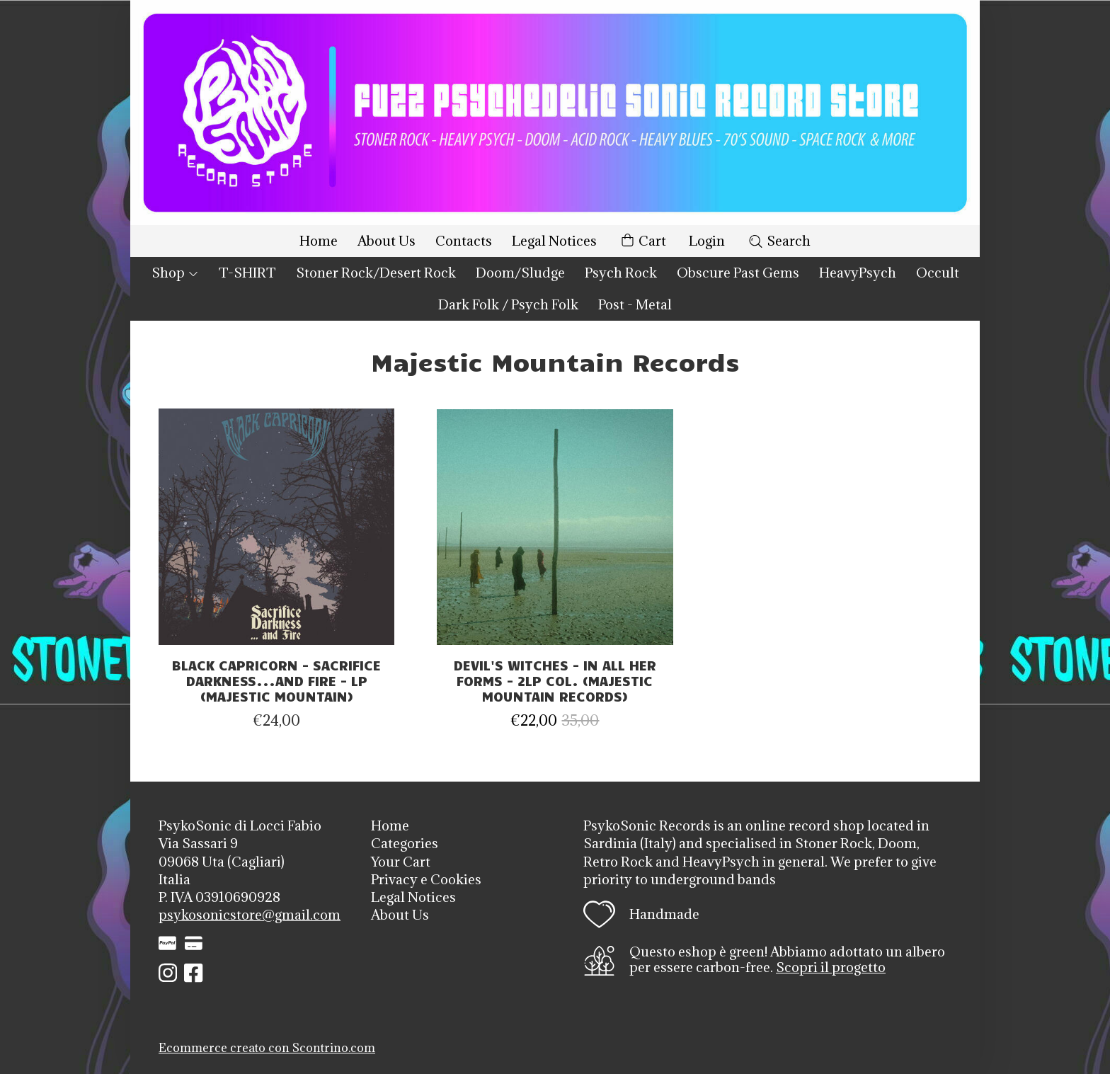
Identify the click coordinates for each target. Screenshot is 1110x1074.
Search (779, 240)
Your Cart (400, 861)
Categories (404, 843)
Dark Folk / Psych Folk (508, 304)
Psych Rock (621, 272)
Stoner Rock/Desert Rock (376, 272)
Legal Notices (554, 240)
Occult (937, 272)
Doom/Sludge (520, 272)
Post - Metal (635, 304)
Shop (175, 272)
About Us (386, 240)
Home (318, 240)
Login (707, 240)
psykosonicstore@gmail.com (250, 914)
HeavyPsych (857, 272)
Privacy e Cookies (426, 879)
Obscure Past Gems (738, 272)
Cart (642, 241)
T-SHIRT (247, 272)
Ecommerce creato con (267, 1048)
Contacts (463, 240)
